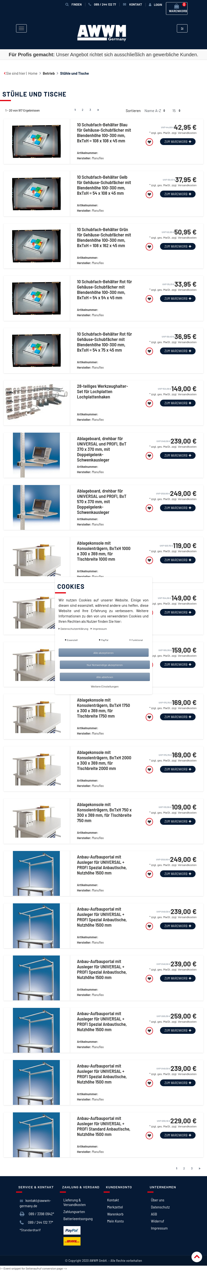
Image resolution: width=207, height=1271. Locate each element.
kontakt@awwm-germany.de (35, 1203)
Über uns (157, 1200)
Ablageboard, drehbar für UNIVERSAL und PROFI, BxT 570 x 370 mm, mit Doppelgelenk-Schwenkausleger (101, 501)
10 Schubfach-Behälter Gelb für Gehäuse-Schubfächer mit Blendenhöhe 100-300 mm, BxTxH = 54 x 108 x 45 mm (104, 185)
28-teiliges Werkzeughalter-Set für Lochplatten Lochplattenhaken (102, 391)
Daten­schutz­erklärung (74, 628)
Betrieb (49, 73)
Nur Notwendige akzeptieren (105, 664)
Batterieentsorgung (78, 1218)
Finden (74, 4)
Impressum (159, 1228)
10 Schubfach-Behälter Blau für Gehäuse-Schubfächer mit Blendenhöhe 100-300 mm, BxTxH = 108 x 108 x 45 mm (104, 132)
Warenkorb (115, 1214)
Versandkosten (187, 132)
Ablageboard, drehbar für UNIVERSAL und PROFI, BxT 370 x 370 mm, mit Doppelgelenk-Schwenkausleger (101, 449)
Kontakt (113, 1200)
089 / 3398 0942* (37, 1213)
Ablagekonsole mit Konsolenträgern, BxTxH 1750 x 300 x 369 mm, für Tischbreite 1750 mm (103, 708)
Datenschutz (160, 1207)
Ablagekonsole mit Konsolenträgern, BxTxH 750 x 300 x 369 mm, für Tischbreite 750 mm (104, 812)
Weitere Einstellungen (105, 686)
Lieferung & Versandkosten (74, 1202)
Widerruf (157, 1221)
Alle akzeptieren (103, 652)
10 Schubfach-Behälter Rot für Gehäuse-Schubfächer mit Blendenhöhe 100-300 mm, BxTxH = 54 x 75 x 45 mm (104, 342)
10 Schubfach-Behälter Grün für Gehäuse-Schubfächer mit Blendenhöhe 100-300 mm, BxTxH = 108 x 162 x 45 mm (104, 237)
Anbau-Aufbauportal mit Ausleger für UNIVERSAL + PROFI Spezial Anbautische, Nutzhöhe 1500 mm (102, 864)
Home (32, 73)
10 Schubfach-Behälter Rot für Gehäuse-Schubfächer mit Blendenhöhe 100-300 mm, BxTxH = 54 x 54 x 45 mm (104, 289)
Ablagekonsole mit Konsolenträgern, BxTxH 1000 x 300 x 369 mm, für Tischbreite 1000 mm (103, 551)
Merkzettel (115, 1207)
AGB (154, 1214)
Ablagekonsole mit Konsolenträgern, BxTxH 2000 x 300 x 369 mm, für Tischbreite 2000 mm (104, 760)
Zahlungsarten (74, 1211)
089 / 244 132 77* (36, 1222)
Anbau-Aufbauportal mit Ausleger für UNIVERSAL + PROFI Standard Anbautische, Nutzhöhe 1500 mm (103, 1126)
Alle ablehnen (104, 677)
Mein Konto (115, 1221)
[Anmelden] (155, 4)
